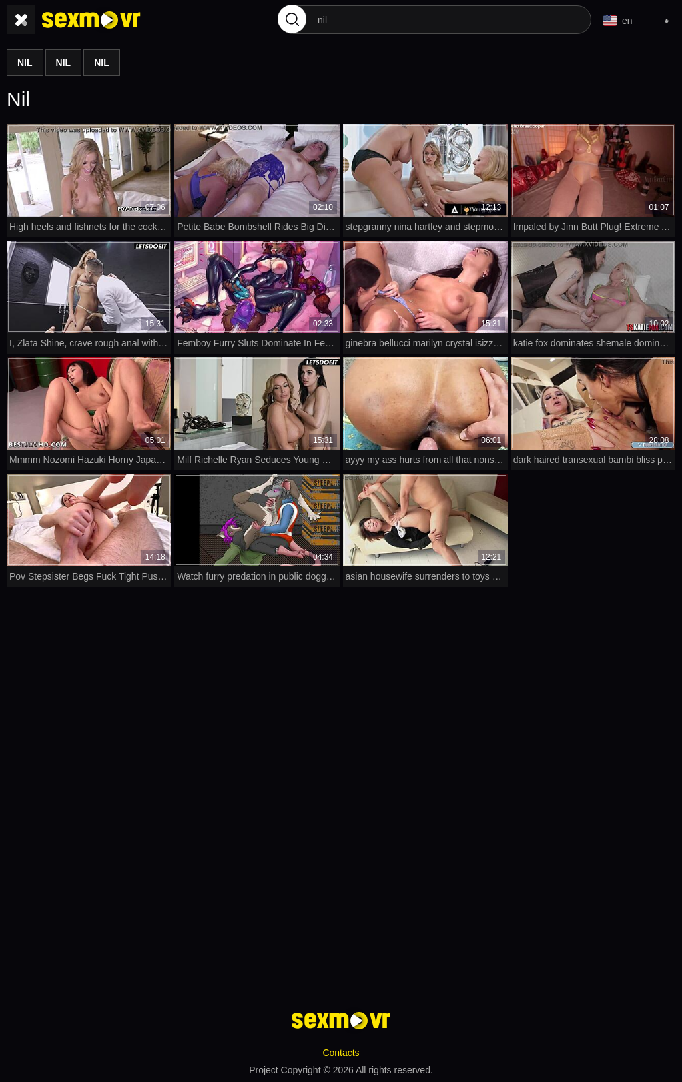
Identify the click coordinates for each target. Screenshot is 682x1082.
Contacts (340, 1052)
